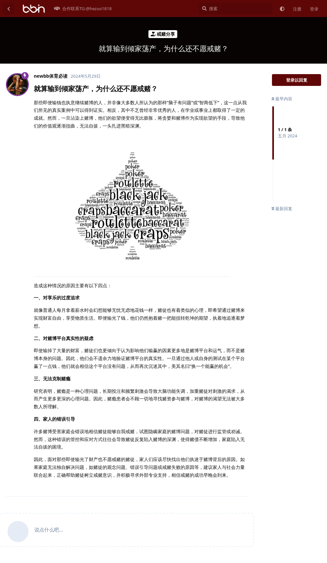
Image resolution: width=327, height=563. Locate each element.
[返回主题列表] (8, 8)
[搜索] (235, 8)
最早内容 (282, 99)
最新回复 (282, 208)
